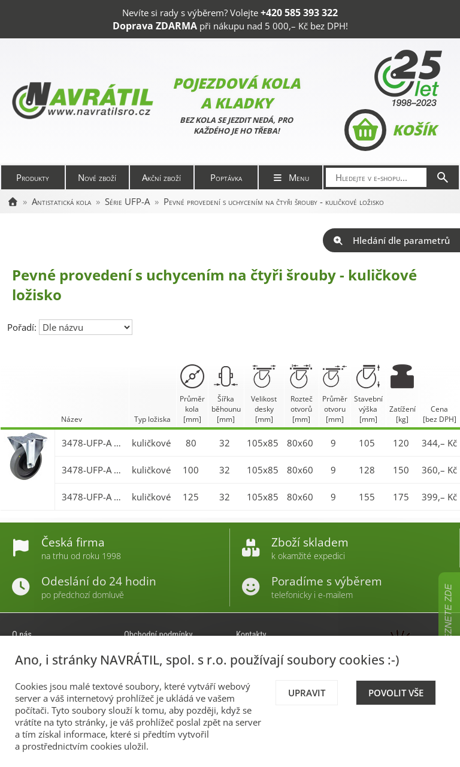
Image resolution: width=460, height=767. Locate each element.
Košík (390, 130)
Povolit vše (395, 693)
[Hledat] (442, 177)
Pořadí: (23, 327)
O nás (22, 634)
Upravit (306, 693)
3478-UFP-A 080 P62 (94, 443)
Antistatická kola (61, 201)
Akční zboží (161, 177)
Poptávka (226, 177)
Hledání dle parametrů (391, 240)
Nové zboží (97, 177)
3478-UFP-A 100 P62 (94, 470)
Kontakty (251, 634)
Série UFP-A (127, 201)
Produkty (32, 177)
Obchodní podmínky (158, 634)
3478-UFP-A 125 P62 (94, 497)
